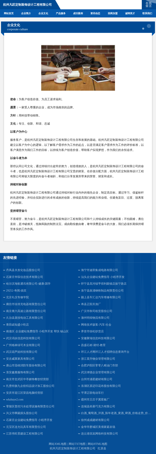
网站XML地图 (57, 443)
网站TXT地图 (77, 443)
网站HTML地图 (97, 443)
